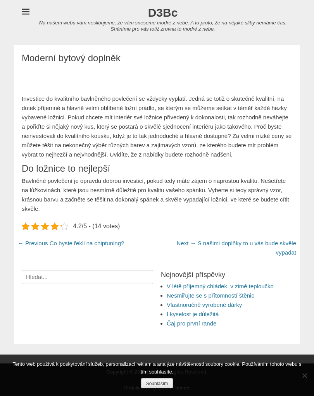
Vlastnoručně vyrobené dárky (204, 304)
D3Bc (163, 12)
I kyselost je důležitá (193, 314)
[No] (304, 375)
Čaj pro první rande (191, 323)
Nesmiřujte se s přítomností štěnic (210, 295)
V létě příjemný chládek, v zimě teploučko (220, 286)
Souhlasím (157, 383)
